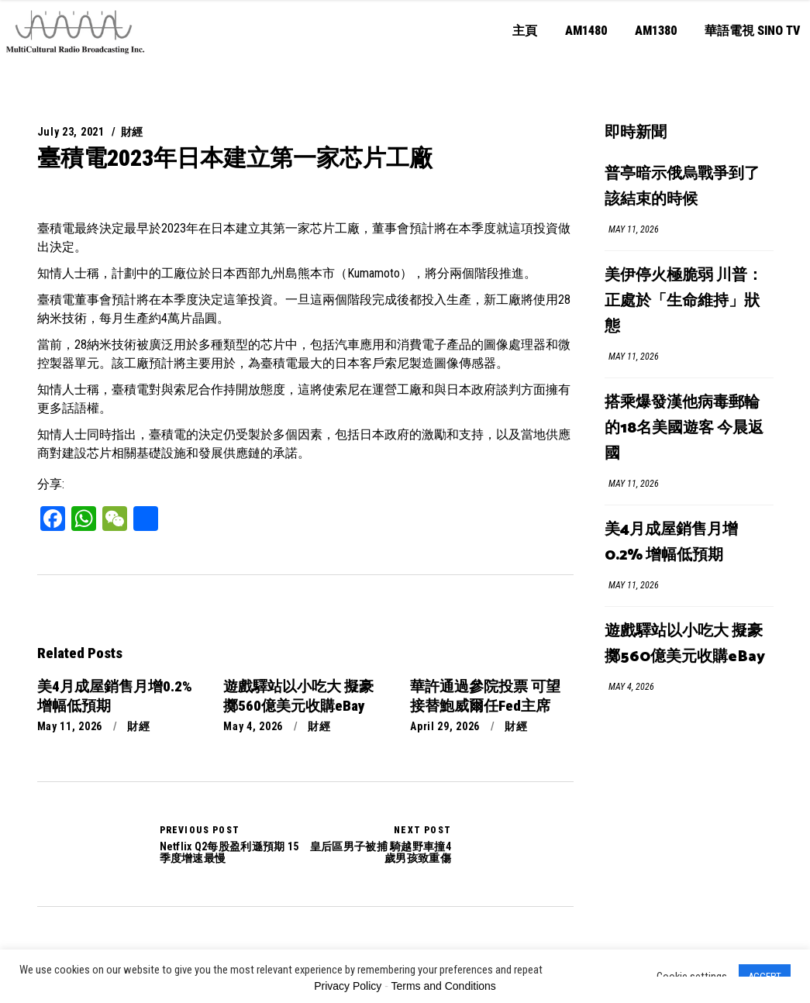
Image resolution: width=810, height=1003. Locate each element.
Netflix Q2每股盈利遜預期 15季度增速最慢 (87, 844)
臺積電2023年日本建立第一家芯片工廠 (235, 157)
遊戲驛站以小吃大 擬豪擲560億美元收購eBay (685, 644)
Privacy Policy (347, 986)
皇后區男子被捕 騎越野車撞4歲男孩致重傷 (378, 844)
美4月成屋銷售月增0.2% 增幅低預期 (671, 542)
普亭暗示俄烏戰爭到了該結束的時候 (682, 186)
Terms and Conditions (443, 986)
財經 (132, 132)
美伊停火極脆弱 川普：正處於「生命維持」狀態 (684, 301)
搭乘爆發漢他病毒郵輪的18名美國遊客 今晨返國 (684, 428)
